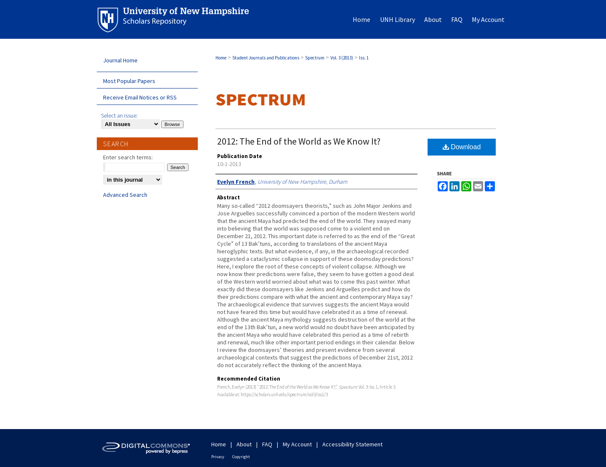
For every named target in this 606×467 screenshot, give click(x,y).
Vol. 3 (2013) (341, 58)
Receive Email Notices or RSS (140, 97)
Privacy (217, 456)
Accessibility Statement (352, 444)
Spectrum (314, 58)
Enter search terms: (128, 157)
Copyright (241, 456)
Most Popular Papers (129, 81)
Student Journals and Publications (265, 58)
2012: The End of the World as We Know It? (298, 141)
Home (220, 58)
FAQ (267, 444)
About (244, 444)
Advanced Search (125, 195)
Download (462, 146)
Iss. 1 (364, 58)
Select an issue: (119, 115)
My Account (297, 444)
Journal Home (120, 60)
